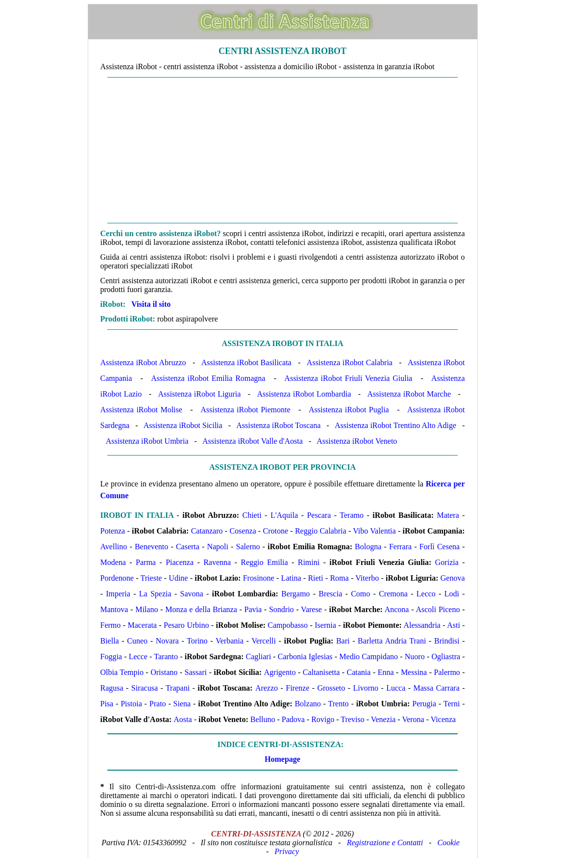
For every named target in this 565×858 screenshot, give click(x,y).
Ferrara (400, 546)
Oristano (163, 672)
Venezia (383, 719)
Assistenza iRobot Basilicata (246, 362)
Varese (311, 609)
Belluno (262, 719)
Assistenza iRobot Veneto (357, 441)
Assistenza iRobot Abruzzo (143, 362)
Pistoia (131, 703)
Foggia (111, 656)
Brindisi (447, 641)
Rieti (315, 578)
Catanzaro (207, 531)
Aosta (182, 719)
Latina (291, 578)
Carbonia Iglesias (305, 656)
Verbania (230, 641)
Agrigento (280, 672)
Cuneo (137, 641)
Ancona (397, 609)
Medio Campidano (368, 656)
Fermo (110, 625)
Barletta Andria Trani (392, 641)
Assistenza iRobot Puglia (349, 409)
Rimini (308, 562)
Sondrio (281, 609)
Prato (157, 703)
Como (360, 594)
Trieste (151, 578)
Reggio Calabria (320, 531)
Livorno (366, 688)
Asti (453, 625)
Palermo (447, 672)
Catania (359, 672)
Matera (448, 515)
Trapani (178, 688)
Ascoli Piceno (438, 609)
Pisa (107, 703)
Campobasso (288, 625)
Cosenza (242, 531)
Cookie (449, 842)
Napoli (217, 546)
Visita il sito (151, 304)
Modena (113, 562)
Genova (453, 578)
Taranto (166, 656)
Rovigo (322, 719)
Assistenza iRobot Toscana (278, 425)
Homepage (282, 759)
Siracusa (144, 688)
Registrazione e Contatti (385, 842)
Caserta (187, 546)
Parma (146, 562)
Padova (293, 719)
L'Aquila (284, 515)
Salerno (248, 546)
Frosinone (258, 578)
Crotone (275, 531)
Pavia (253, 609)
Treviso (352, 719)
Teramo (352, 515)
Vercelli (263, 641)
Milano (146, 609)
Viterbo (367, 578)
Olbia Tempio (122, 672)
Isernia (325, 625)
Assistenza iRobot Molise (141, 409)
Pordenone (117, 578)
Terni (451, 703)
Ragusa (111, 688)
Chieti (251, 515)
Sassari (196, 672)
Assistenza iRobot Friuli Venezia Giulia (348, 378)
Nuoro (415, 656)
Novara (167, 641)
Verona (413, 719)
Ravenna (217, 562)
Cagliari (258, 656)
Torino (197, 641)
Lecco (426, 594)
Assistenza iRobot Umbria (147, 441)
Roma (339, 578)
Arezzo (266, 688)
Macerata (142, 625)
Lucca (395, 688)
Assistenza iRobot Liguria (199, 394)
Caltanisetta (321, 672)
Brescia (330, 594)
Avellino (113, 546)
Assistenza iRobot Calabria (350, 362)
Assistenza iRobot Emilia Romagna (208, 378)
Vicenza (443, 719)
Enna (386, 672)
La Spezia (155, 594)
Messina (414, 672)
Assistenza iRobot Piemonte (245, 409)
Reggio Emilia (264, 562)
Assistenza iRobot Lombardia (304, 394)
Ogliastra (445, 656)
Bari (343, 641)
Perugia (424, 703)
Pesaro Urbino (186, 625)
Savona (191, 594)
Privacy (286, 851)
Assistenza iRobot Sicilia (183, 425)
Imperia (118, 594)
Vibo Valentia (374, 531)
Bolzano (307, 703)
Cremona (393, 594)
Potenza (112, 531)
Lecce (138, 656)
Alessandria (422, 625)
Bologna (368, 546)
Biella (109, 641)
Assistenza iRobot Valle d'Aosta (252, 441)
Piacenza (180, 562)
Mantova (114, 609)
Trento (338, 703)
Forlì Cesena (439, 546)
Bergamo (295, 594)
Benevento (151, 546)
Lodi (451, 594)
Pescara (319, 515)
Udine (178, 578)
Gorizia (447, 562)
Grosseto (331, 688)
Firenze (297, 688)
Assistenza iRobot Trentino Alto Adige (395, 425)
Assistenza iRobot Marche (409, 394)
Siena (182, 703)
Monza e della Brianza (201, 609)
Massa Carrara (437, 688)
